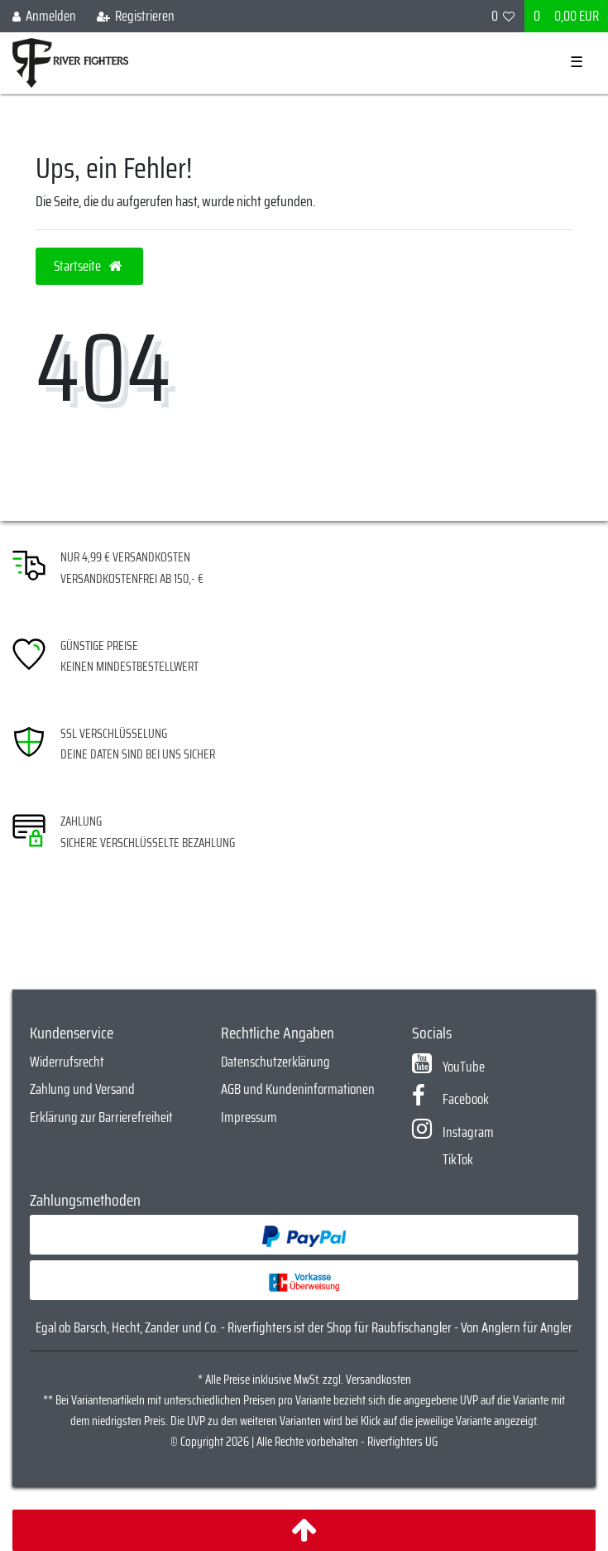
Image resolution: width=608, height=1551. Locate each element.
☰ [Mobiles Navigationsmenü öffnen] (576, 62)
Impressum (249, 1117)
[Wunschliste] (503, 16)
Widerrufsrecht (67, 1061)
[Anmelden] (44, 16)
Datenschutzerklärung (275, 1061)
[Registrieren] (135, 16)
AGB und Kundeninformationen (298, 1089)
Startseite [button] (89, 266)
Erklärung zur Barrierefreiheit (101, 1117)
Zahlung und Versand (82, 1089)
